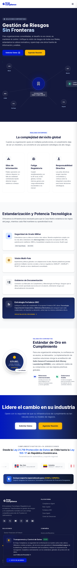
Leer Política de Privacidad (22, 555)
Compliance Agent (48, 503)
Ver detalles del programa (26, 314)
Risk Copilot (45, 507)
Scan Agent (45, 513)
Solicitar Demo (13, 53)
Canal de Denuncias (48, 516)
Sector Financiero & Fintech (12, 533)
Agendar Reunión (35, 53)
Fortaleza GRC (46, 510)
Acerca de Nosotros (47, 533)
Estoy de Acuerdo (16, 560)
